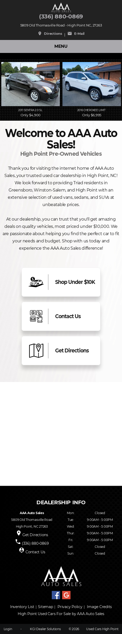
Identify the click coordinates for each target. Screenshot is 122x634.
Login (8, 629)
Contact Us (35, 552)
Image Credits (99, 606)
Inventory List (22, 606)
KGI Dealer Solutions (45, 629)
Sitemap (45, 606)
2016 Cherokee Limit (91, 110)
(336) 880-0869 (61, 16)
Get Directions (35, 535)
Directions (49, 33)
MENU (61, 46)
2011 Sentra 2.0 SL (30, 110)
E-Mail (76, 33)
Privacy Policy (69, 606)
